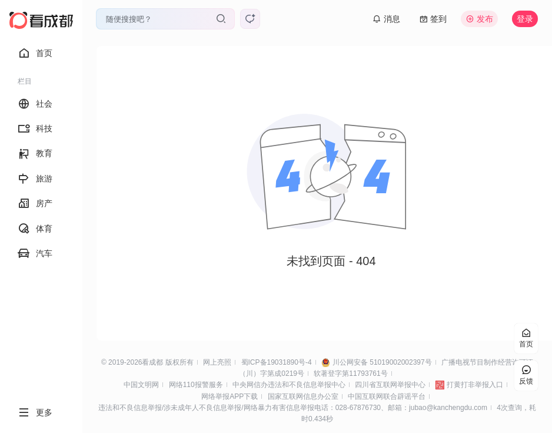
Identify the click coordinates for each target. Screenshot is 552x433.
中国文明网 (141, 385)
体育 (35, 228)
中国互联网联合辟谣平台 (386, 396)
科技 (35, 128)
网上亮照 (217, 362)
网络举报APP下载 (229, 396)
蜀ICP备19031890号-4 (276, 362)
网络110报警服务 (196, 385)
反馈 (526, 375)
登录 (525, 19)
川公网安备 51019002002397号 (382, 362)
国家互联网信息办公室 (303, 396)
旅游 (35, 178)
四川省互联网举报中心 (390, 385)
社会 (35, 104)
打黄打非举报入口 (475, 385)
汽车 (35, 253)
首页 (35, 53)
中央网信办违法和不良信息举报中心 (288, 385)
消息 (386, 19)
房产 (35, 203)
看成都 (152, 362)
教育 (35, 154)
